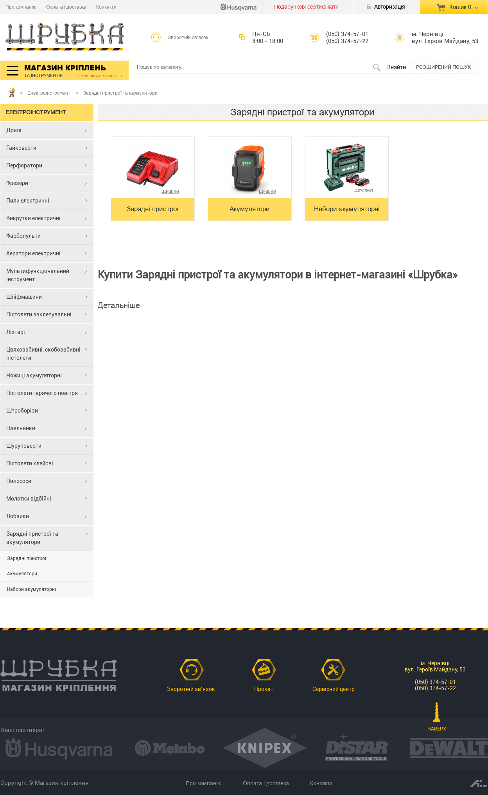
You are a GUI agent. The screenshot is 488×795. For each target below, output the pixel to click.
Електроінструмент (48, 93)
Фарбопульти (23, 236)
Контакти (106, 7)
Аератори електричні (33, 253)
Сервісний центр (333, 689)
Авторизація (389, 7)
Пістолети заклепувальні (39, 314)
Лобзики (17, 516)
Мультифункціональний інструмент (37, 275)
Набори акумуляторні (31, 589)
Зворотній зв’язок (188, 37)
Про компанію (20, 7)
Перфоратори (24, 165)
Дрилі (14, 130)
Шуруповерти (23, 446)
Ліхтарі (15, 332)
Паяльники (20, 428)
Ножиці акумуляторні (34, 375)
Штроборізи (22, 410)
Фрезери (17, 183)
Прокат (263, 689)
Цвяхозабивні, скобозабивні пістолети (43, 353)
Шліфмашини (24, 297)
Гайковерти (21, 148)
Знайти (396, 67)
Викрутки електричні (33, 218)
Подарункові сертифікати (306, 7)
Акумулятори (22, 573)
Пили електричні (27, 200)
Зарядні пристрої (26, 558)
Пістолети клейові (29, 463)
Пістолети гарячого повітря (42, 393)
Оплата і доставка (66, 7)
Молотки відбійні (28, 498)
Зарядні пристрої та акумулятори (32, 538)
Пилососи (18, 481)
